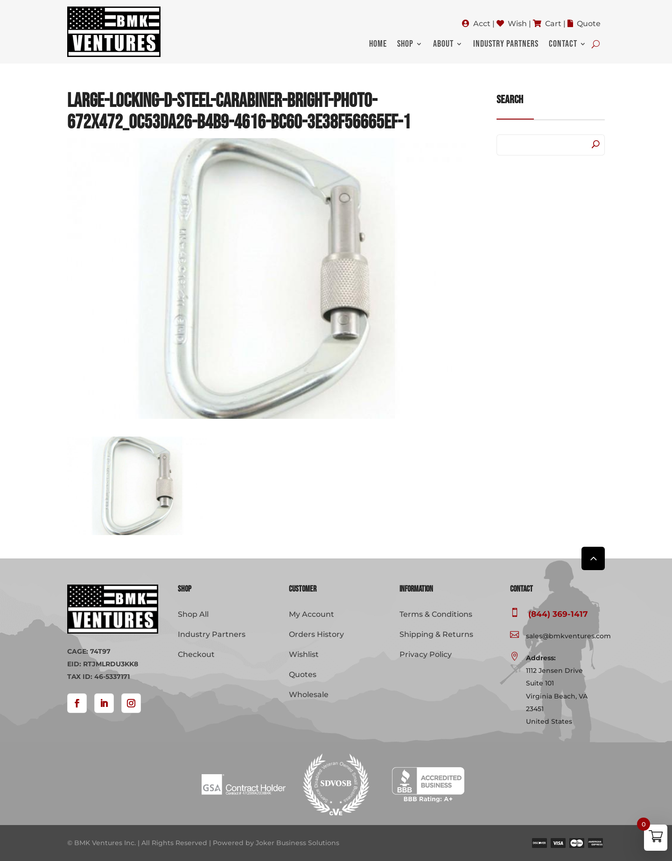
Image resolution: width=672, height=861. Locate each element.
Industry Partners (506, 45)
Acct (481, 23)
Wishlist (304, 654)
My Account (311, 614)
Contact (563, 45)
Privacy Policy (425, 654)
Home (378, 45)
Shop (405, 45)
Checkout (196, 654)
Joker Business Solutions (297, 843)
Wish (517, 23)
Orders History (316, 634)
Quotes (302, 674)
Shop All (193, 614)
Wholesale (309, 694)
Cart (553, 23)
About (443, 45)
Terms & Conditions (435, 614)
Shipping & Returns (436, 634)
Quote (589, 23)
